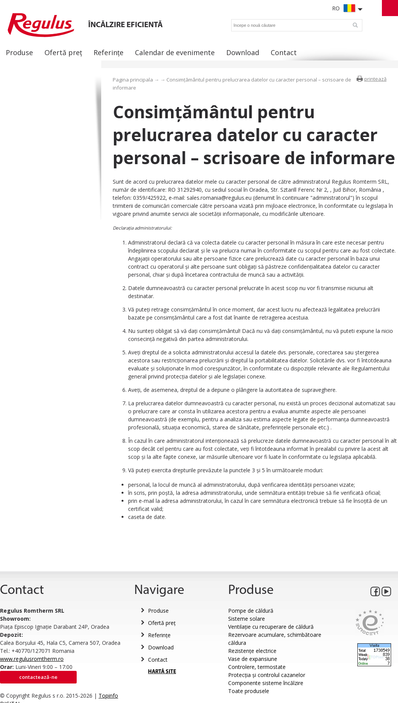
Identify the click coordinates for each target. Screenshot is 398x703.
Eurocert (369, 622)
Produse (158, 610)
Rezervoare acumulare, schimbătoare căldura (274, 638)
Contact (158, 659)
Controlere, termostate (257, 666)
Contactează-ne (38, 677)
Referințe (159, 635)
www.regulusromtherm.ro (32, 658)
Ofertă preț (162, 622)
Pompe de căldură (250, 610)
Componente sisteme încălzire (265, 683)
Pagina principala (133, 79)
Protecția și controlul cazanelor (266, 675)
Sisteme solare (246, 618)
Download (161, 647)
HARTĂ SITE (162, 672)
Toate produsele (248, 691)
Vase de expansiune (252, 658)
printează (375, 79)
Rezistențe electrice (252, 650)
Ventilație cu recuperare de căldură (271, 626)
